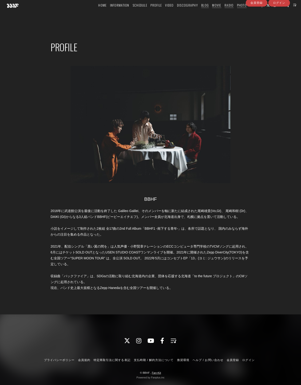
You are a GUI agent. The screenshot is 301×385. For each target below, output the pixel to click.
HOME (95, 13)
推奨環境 (183, 360)
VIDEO (162, 13)
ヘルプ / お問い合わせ (208, 360)
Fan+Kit (156, 372)
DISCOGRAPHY (180, 13)
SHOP (247, 13)
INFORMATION (112, 13)
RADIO (222, 13)
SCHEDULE (133, 13)
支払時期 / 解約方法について (154, 360)
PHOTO (235, 13)
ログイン (279, 22)
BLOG (198, 13)
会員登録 (256, 22)
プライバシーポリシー (59, 360)
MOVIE (209, 13)
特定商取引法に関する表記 (112, 360)
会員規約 (84, 360)
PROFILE (149, 13)
